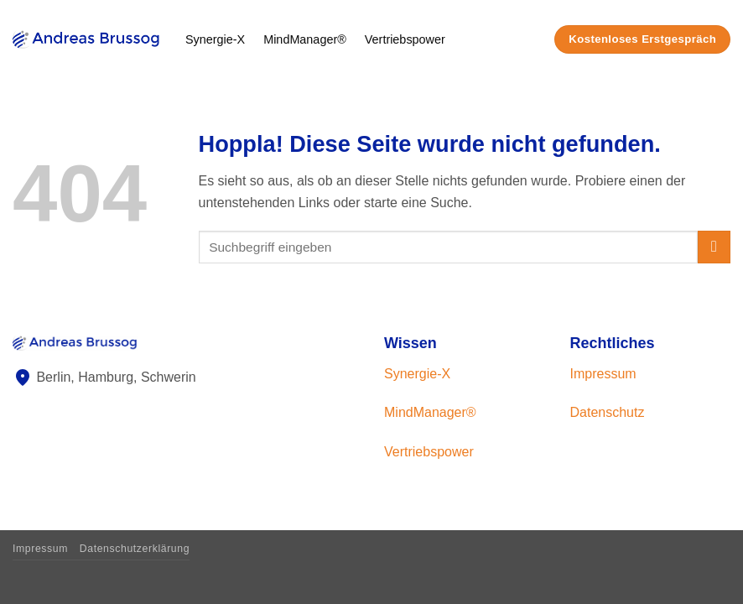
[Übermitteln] (714, 247)
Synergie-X (215, 39)
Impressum (603, 374)
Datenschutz (607, 412)
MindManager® (304, 39)
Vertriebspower (405, 39)
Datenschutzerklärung (135, 549)
